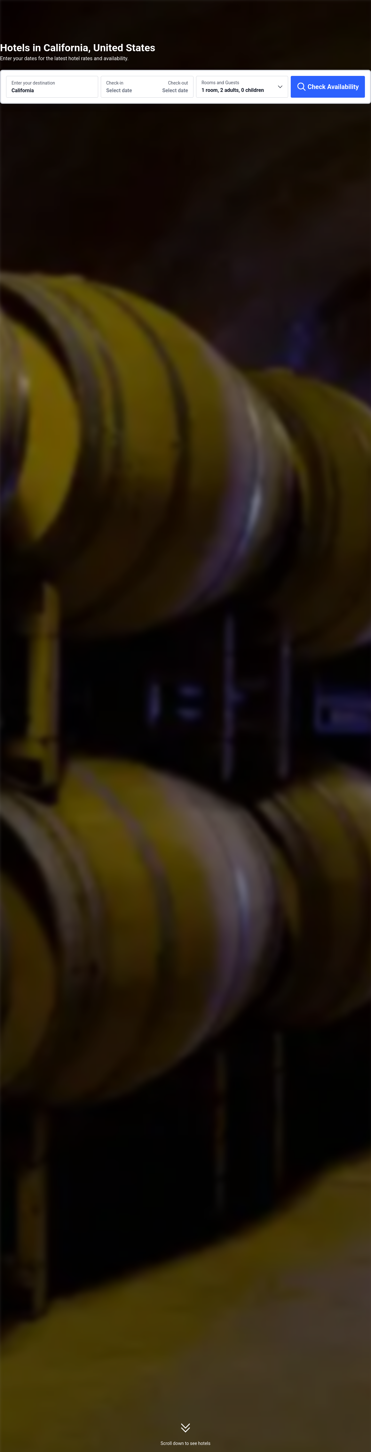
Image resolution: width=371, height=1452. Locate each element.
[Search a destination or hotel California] (52, 87)
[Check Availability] (328, 87)
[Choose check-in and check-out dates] (124, 86)
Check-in (114, 83)
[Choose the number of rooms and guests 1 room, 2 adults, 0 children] (242, 86)
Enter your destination (33, 83)
